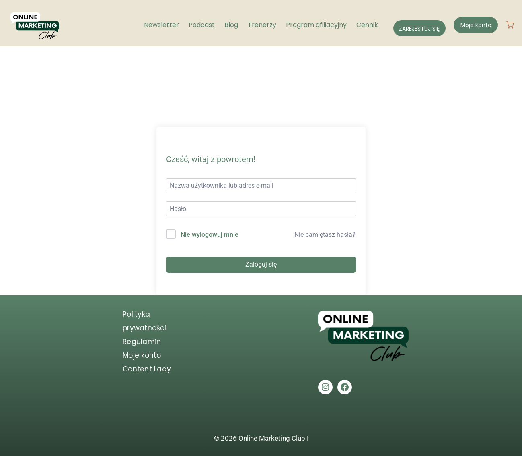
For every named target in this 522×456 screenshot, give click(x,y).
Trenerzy (262, 24)
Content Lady (147, 369)
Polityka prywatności (144, 321)
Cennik (367, 24)
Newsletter (161, 24)
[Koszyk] (513, 25)
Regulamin (142, 341)
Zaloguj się (261, 264)
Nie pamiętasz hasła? (325, 234)
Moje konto (475, 25)
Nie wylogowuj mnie (209, 234)
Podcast (202, 24)
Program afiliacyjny (316, 24)
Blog (231, 24)
